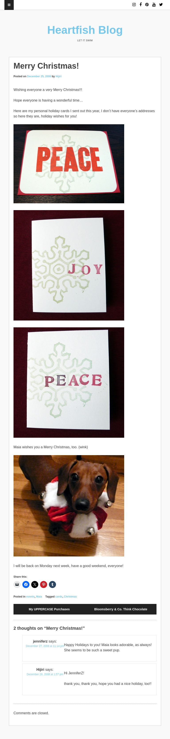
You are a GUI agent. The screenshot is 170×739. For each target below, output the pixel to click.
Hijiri (59, 76)
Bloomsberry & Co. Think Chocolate (120, 609)
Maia (39, 596)
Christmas (70, 596)
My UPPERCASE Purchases (49, 609)
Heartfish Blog (85, 30)
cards (58, 596)
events (30, 596)
